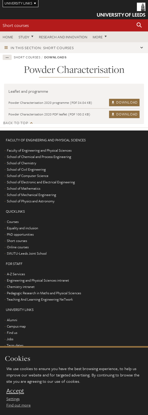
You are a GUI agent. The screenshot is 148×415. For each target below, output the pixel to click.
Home (8, 37)
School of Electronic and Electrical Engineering (41, 182)
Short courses (16, 25)
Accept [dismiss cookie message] (15, 391)
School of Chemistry (21, 163)
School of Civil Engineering (26, 169)
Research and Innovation (63, 37)
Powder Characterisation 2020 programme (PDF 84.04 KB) (50, 102)
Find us (12, 332)
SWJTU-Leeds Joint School (27, 253)
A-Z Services (16, 274)
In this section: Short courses (42, 47)
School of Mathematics (23, 188)
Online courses (18, 247)
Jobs (10, 339)
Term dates (15, 345)
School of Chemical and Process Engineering (39, 156)
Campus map (16, 326)
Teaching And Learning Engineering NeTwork (40, 299)
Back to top (15, 122)
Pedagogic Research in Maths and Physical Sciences (44, 293)
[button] (139, 25)
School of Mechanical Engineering (31, 194)
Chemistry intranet (21, 286)
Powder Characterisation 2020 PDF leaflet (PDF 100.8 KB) (49, 114)
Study (24, 37)
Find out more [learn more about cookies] (18, 405)
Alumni (12, 320)
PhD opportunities (20, 234)
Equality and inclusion (22, 228)
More (98, 37)
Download (124, 102)
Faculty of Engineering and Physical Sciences (39, 150)
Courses (13, 221)
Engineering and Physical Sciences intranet (38, 280)
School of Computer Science (27, 175)
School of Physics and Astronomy (31, 201)
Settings (13, 399)
